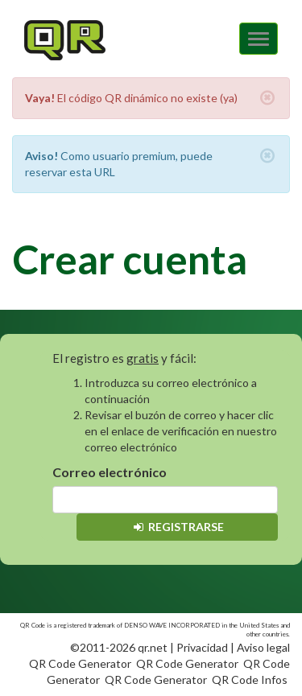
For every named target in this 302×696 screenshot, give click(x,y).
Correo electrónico (109, 472)
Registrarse (177, 526)
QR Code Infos (250, 679)
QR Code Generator (80, 663)
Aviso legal (263, 647)
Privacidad (202, 647)
